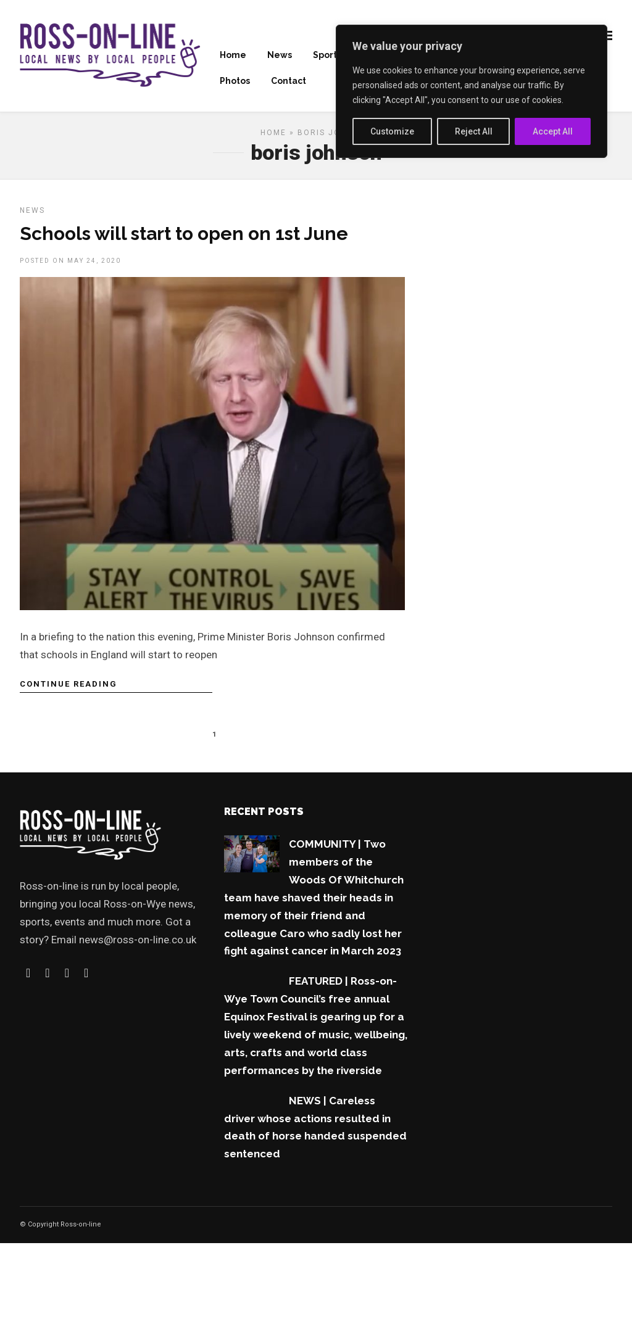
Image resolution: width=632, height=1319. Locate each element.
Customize (392, 131)
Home (233, 56)
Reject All (474, 131)
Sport (325, 56)
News (279, 56)
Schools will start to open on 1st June (184, 238)
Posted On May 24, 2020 (70, 265)
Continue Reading (68, 688)
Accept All (553, 131)
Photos (235, 82)
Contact (288, 82)
